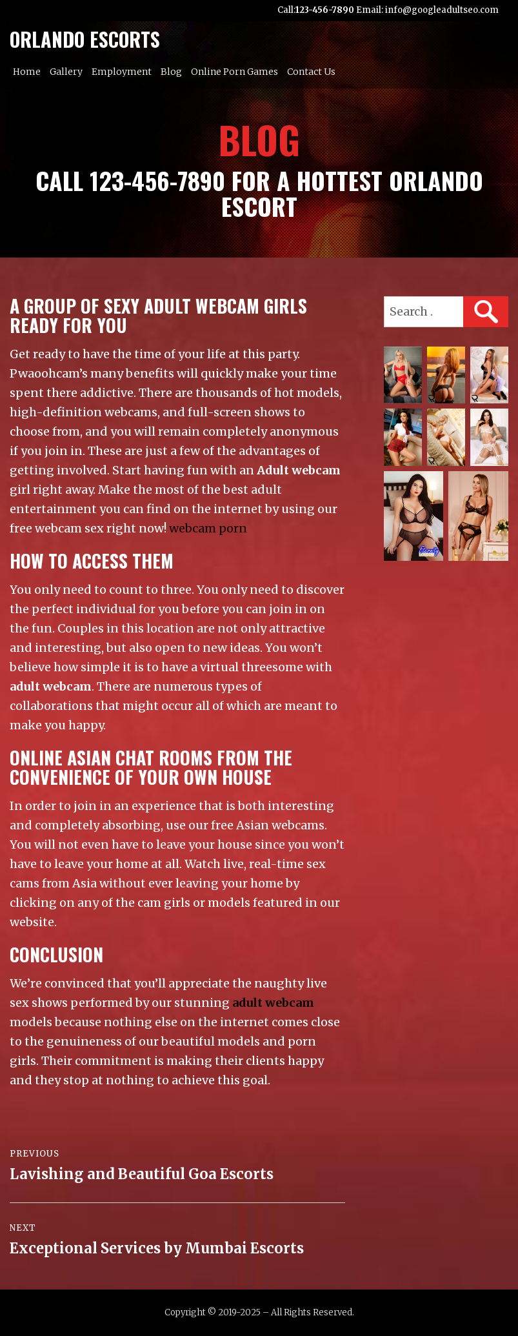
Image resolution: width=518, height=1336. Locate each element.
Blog (171, 71)
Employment (122, 71)
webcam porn (208, 528)
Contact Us (311, 71)
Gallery (66, 71)
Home (27, 71)
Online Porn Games (234, 71)
